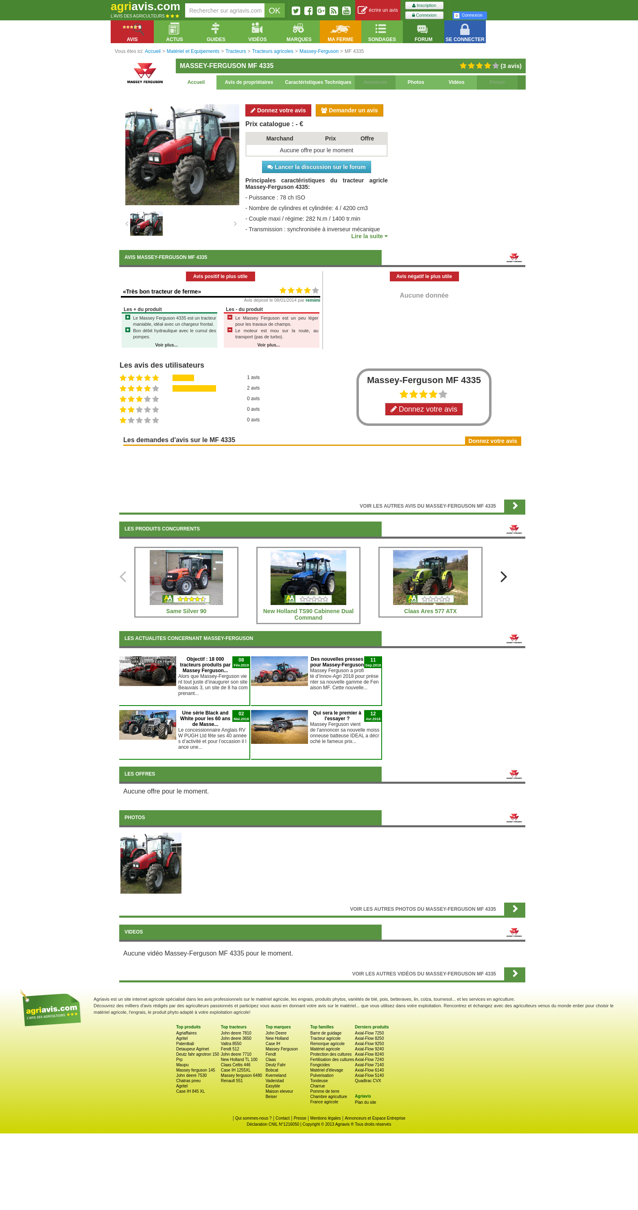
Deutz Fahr (276, 1065)
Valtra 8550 (231, 1043)
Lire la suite (369, 236)
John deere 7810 (236, 1033)
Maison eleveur (279, 1091)
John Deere (276, 1033)
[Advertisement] (322, 472)
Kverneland (276, 1075)
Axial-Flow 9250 (369, 1043)
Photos (416, 82)
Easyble (273, 1086)
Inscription (424, 5)
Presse (300, 1118)
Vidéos (456, 82)
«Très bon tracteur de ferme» (162, 291)
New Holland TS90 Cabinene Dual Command (308, 614)
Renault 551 (232, 1080)
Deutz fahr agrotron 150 (197, 1054)
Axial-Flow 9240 (369, 1049)
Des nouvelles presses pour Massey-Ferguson (337, 662)
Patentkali (185, 1043)
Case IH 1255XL (236, 1070)
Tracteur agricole (325, 1038)
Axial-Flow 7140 (369, 1065)
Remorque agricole (327, 1043)
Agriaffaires (186, 1033)
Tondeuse (319, 1080)
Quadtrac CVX (368, 1080)
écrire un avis (378, 10)
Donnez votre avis (278, 110)
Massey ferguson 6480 (241, 1075)
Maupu (182, 1065)
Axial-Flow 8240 (369, 1054)
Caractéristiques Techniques (318, 82)
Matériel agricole (325, 1049)
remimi (313, 300)
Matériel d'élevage (326, 1070)
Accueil (196, 82)
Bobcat (272, 1070)
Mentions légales (325, 1118)
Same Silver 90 (186, 611)
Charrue (317, 1086)
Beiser (271, 1096)
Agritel (182, 1038)
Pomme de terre (324, 1091)
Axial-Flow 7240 (369, 1059)
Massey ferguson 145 (195, 1070)
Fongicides (320, 1065)
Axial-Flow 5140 (369, 1075)
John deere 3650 (236, 1038)
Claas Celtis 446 (236, 1065)
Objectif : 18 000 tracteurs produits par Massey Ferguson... (205, 664)
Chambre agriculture (328, 1096)
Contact (282, 1118)
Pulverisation (321, 1075)
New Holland (277, 1038)
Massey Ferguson (282, 1049)
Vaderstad (275, 1080)
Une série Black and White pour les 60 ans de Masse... (205, 718)
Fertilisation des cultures (332, 1059)
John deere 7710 (236, 1054)
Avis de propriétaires (249, 82)
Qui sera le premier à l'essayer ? (337, 715)
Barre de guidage (325, 1033)
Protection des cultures (331, 1054)
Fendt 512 (230, 1049)
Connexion (424, 15)
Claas (271, 1059)
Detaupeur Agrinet (192, 1049)
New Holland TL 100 (239, 1059)
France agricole (324, 1102)
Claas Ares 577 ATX (430, 611)
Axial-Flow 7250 (369, 1033)
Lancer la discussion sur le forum (316, 167)
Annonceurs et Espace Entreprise (375, 1118)
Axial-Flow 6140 (369, 1070)
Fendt (271, 1054)
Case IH (273, 1043)
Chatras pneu (188, 1080)
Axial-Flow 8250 (369, 1038)
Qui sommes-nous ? (253, 1118)
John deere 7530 (191, 1075)
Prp (179, 1059)
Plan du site (365, 1102)
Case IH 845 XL (190, 1091)
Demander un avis (349, 110)
